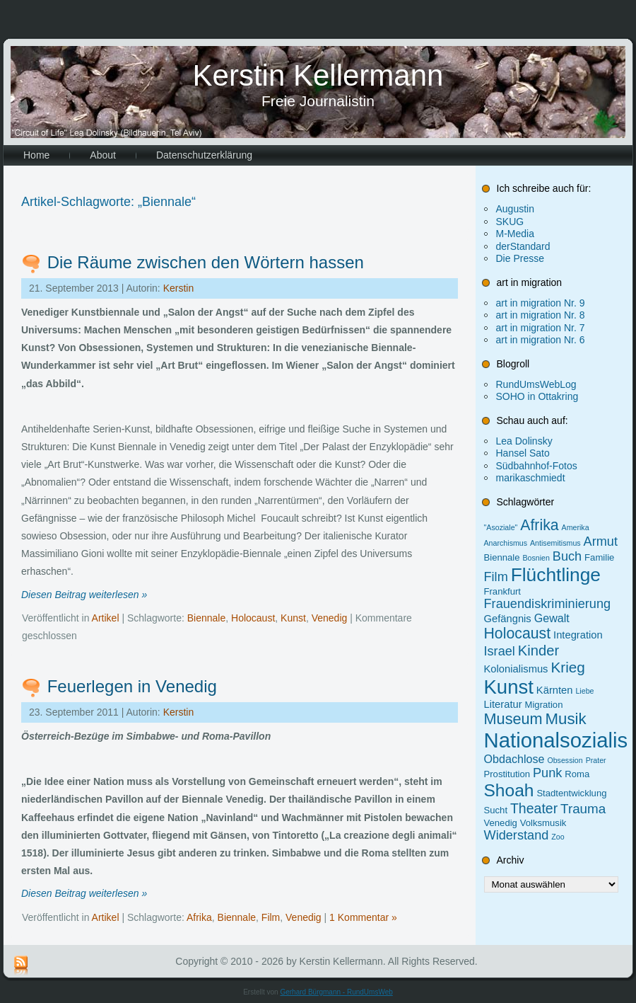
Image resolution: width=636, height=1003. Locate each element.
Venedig (330, 618)
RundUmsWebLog (536, 384)
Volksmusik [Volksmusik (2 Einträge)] (543, 823)
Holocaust (253, 618)
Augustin (515, 208)
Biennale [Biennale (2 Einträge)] (502, 557)
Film (270, 917)
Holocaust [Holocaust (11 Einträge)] (517, 633)
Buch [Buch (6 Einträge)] (567, 556)
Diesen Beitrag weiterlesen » (84, 594)
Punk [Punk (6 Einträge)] (547, 773)
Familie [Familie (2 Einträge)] (599, 557)
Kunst (293, 618)
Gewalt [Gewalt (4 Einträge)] (552, 618)
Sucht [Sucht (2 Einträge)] (496, 810)
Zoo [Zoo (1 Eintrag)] (557, 836)
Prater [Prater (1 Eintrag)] (596, 760)
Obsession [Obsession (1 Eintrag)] (564, 760)
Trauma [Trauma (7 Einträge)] (583, 808)
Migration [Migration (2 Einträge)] (544, 704)
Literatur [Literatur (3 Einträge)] (503, 704)
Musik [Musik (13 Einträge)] (566, 719)
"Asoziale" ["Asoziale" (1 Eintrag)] (501, 527)
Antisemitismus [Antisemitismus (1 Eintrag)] (555, 543)
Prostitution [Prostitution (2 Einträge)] (507, 774)
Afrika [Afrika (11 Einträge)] (539, 525)
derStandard (523, 246)
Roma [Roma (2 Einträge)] (577, 774)
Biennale (206, 618)
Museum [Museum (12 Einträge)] (513, 719)
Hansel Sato (523, 453)
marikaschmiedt (530, 477)
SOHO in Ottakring (537, 396)
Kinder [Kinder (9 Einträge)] (538, 650)
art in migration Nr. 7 (540, 327)
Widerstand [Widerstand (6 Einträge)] (516, 835)
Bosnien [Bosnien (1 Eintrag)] (536, 558)
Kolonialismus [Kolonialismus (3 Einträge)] (516, 669)
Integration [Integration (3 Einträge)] (578, 635)
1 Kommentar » (363, 917)
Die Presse (520, 258)
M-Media (515, 233)
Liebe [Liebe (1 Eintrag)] (584, 691)
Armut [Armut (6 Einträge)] (601, 541)
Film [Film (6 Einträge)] (496, 577)
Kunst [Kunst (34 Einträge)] (509, 687)
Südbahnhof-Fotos (536, 465)
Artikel (105, 618)
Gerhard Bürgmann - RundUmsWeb (336, 992)
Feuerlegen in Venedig (132, 686)
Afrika (199, 917)
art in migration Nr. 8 (540, 315)
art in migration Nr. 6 (540, 339)
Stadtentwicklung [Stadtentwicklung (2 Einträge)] (571, 793)
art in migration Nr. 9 (540, 303)
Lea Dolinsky (524, 441)
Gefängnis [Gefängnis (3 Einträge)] (507, 618)
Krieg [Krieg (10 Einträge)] (567, 667)
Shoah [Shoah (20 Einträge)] (509, 790)
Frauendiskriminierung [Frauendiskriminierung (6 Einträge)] (547, 604)
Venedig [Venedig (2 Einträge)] (500, 823)
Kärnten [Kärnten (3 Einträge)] (554, 690)
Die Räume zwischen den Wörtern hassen (205, 262)
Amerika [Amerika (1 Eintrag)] (575, 527)
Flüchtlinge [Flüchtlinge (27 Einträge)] (556, 574)
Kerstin (178, 288)
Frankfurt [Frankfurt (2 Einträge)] (502, 591)
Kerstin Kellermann (318, 75)
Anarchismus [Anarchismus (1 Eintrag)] (506, 543)
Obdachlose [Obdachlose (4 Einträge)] (514, 758)
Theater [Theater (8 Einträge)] (534, 808)
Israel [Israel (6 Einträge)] (499, 651)
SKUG (510, 221)
